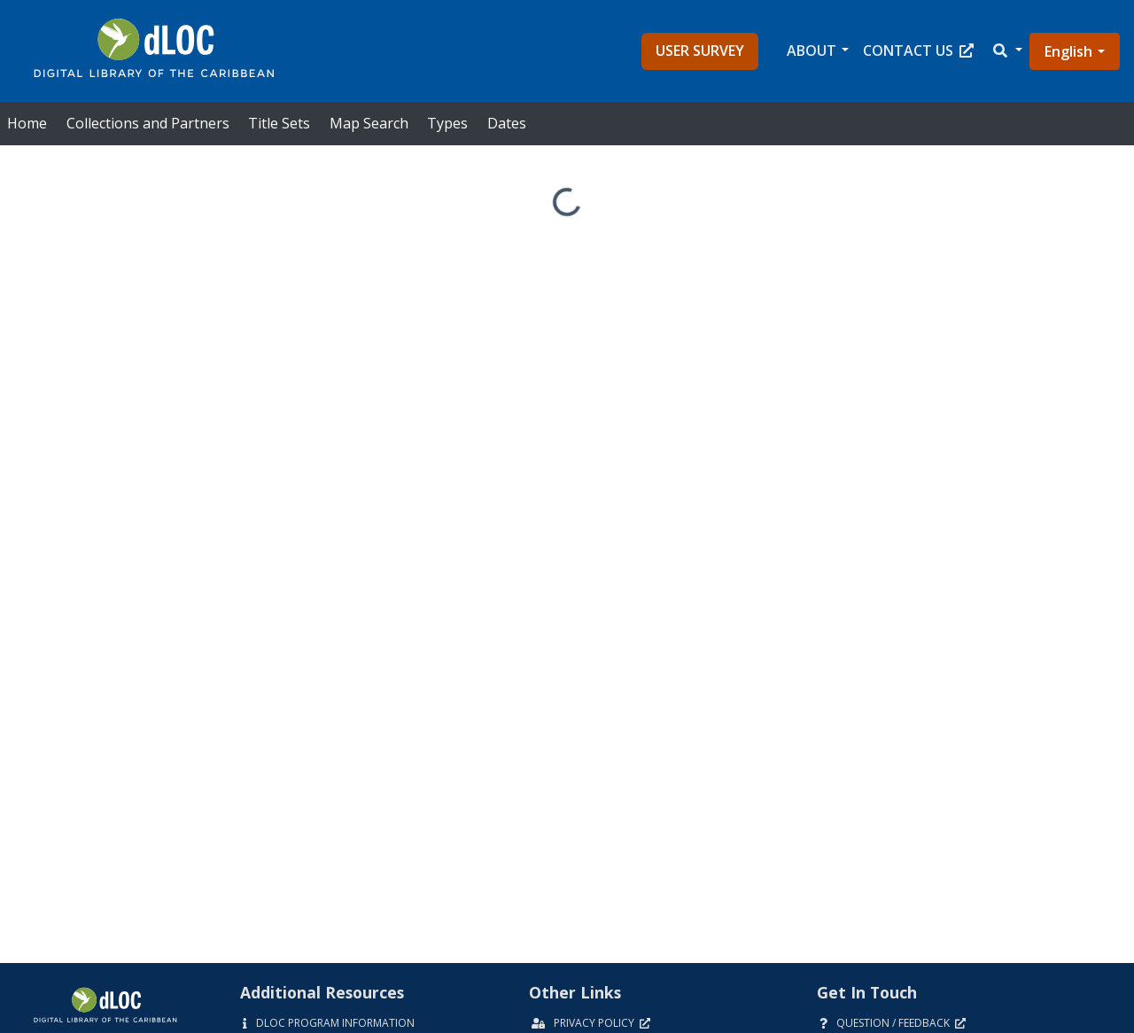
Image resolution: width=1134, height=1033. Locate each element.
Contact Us (918, 50)
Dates (506, 123)
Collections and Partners (147, 123)
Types (447, 123)
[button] (1006, 51)
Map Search (369, 123)
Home (27, 123)
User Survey (700, 50)
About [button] (811, 50)
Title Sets (279, 123)
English (1068, 51)
